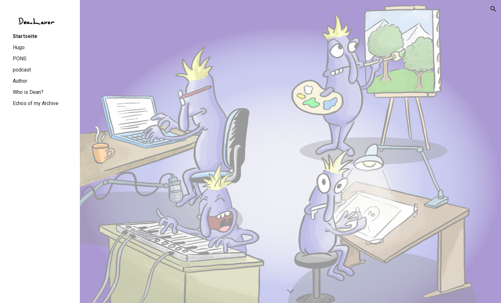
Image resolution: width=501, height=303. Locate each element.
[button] (493, 9)
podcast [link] (22, 70)
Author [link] (20, 81)
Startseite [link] (25, 36)
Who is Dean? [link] (28, 92)
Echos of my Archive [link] (35, 103)
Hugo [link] (19, 47)
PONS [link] (20, 59)
